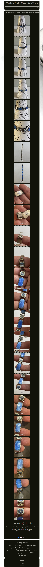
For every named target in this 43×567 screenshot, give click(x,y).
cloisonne (35, 550)
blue (23, 547)
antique (18, 553)
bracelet (22, 555)
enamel (11, 545)
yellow (22, 550)
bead (28, 553)
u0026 (34, 545)
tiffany (21, 545)
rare (31, 550)
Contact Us (22, 561)
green (10, 553)
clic (21, 553)
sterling (19, 543)
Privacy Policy (22, 563)
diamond (13, 543)
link (7, 550)
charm (27, 550)
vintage (29, 545)
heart (8, 548)
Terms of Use (22, 565)
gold (13, 548)
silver (17, 550)
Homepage (22, 560)
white (14, 553)
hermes (25, 543)
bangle (32, 552)
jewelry (19, 548)
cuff (25, 545)
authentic (32, 548)
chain (28, 548)
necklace (30, 543)
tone (36, 548)
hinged (16, 545)
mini (24, 553)
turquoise (34, 543)
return (9, 543)
